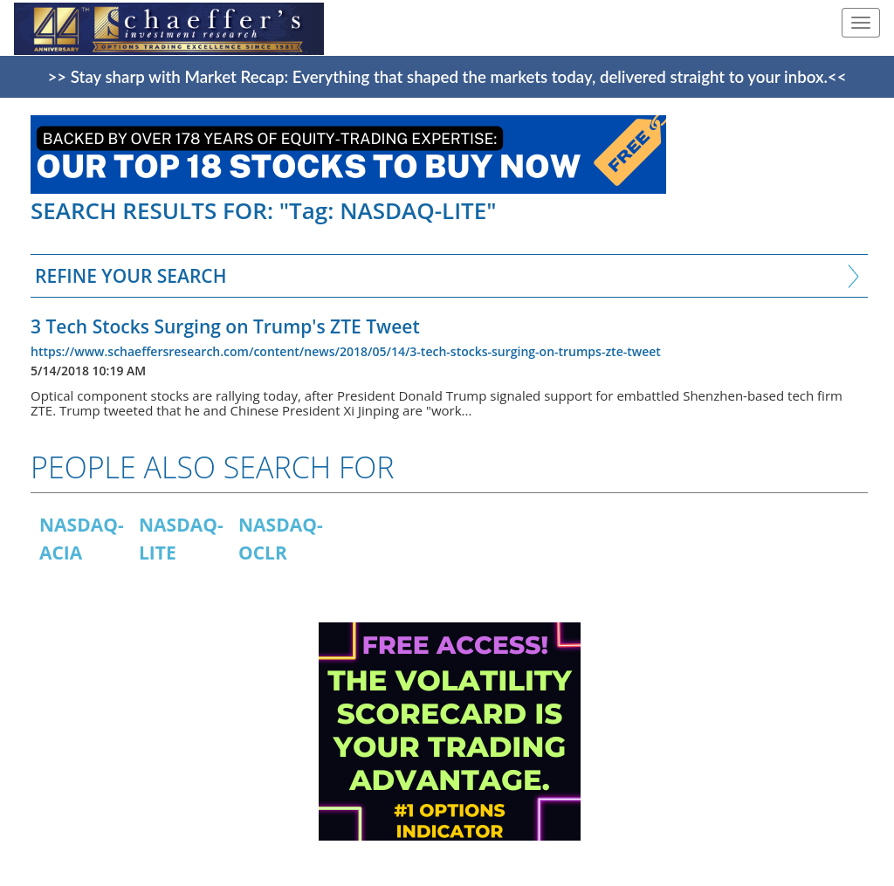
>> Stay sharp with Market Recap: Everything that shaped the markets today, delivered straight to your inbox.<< (447, 76)
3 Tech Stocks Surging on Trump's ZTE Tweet (225, 326)
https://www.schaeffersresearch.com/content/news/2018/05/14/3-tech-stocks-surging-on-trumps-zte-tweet (346, 351)
